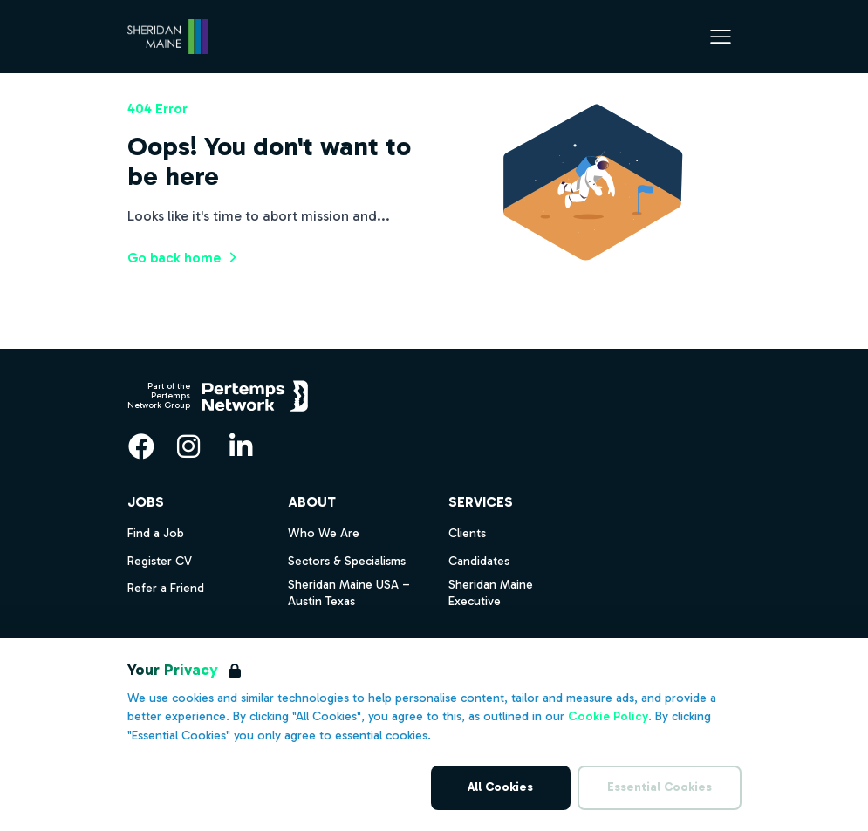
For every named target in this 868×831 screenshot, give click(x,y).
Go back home (184, 257)
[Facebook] (141, 446)
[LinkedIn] (241, 446)
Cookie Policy (608, 716)
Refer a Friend (165, 588)
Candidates (478, 561)
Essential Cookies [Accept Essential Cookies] (659, 787)
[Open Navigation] (721, 37)
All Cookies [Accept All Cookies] (500, 787)
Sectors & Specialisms (347, 561)
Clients (467, 533)
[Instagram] (188, 446)
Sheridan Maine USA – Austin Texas (349, 593)
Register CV (159, 561)
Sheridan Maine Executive (490, 593)
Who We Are (323, 533)
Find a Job (155, 533)
